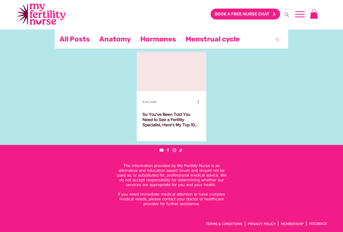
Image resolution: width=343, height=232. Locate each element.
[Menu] (300, 14)
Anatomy (115, 39)
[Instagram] (174, 150)
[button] (314, 14)
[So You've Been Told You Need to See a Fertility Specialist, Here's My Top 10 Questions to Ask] (171, 71)
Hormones (158, 39)
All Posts (75, 39)
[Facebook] (168, 150)
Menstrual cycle (213, 39)
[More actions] (200, 102)
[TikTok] (180, 150)
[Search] (287, 15)
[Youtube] (161, 150)
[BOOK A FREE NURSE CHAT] (245, 14)
